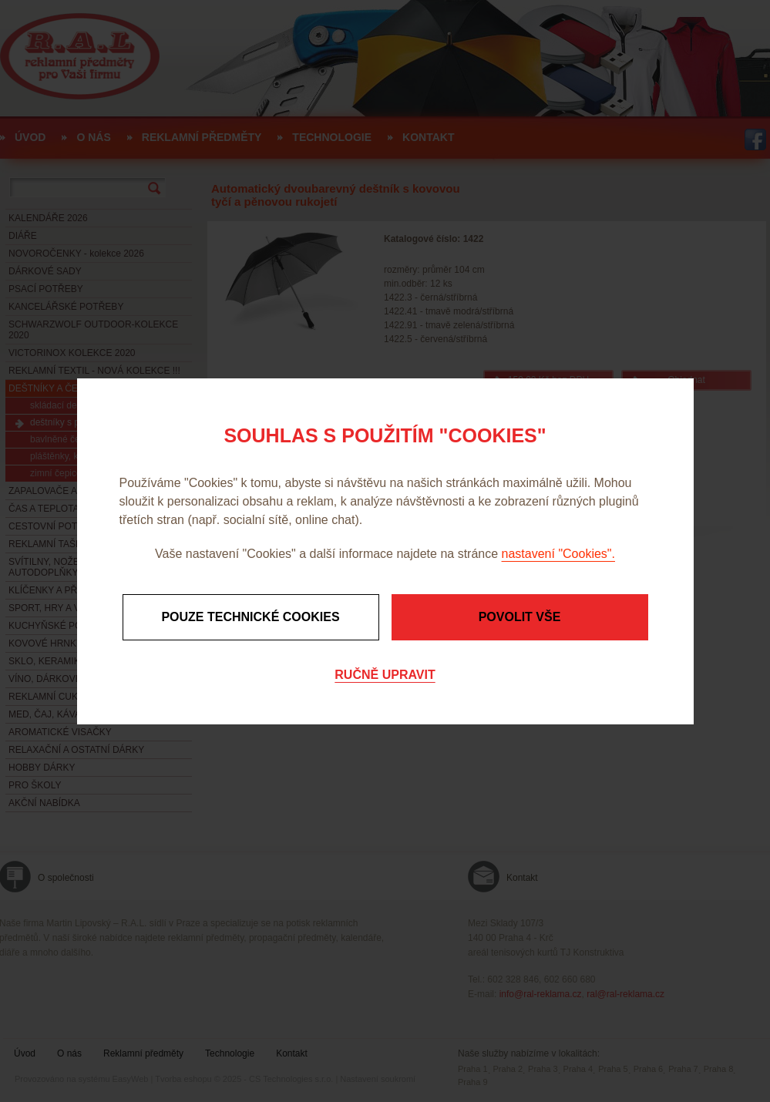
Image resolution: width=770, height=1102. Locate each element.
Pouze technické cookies (250, 616)
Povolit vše (520, 616)
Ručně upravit (385, 674)
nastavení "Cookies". (558, 553)
